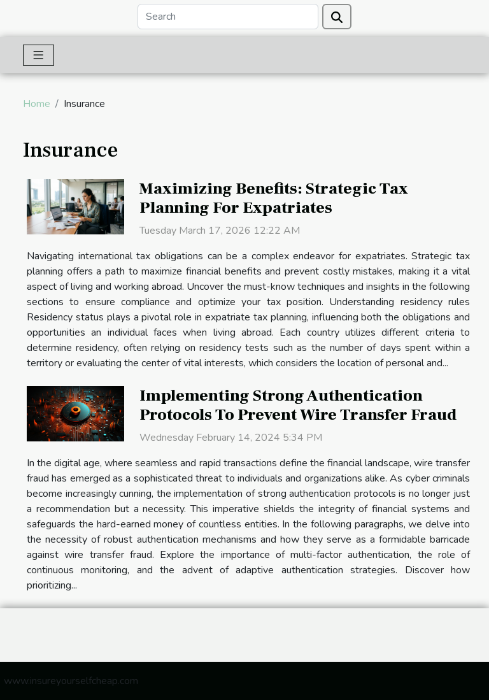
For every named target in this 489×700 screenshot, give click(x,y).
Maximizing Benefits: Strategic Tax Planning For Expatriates (273, 198)
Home (36, 104)
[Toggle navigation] (38, 55)
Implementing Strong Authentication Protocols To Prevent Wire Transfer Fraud (298, 405)
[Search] (228, 16)
